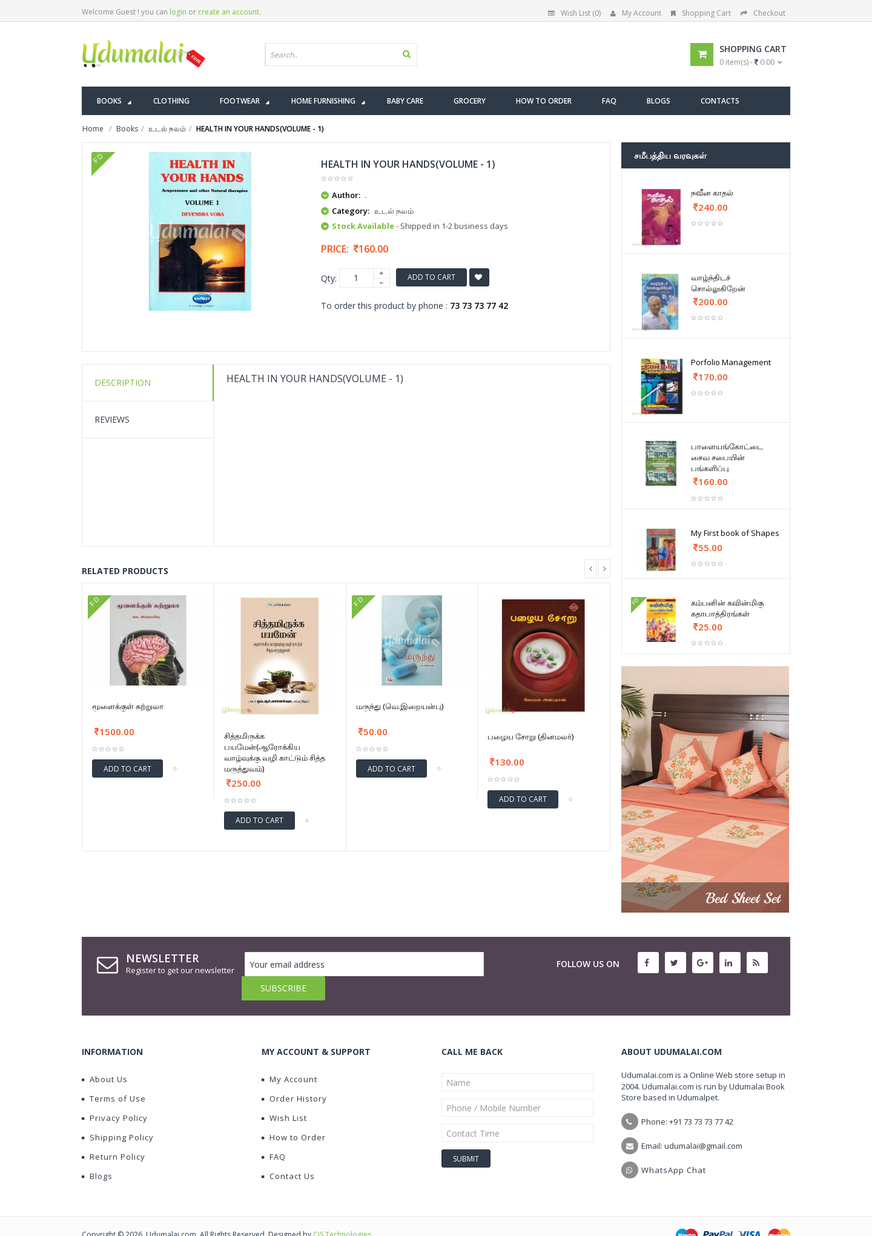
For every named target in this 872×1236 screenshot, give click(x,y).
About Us (105, 1054)
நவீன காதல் (712, 192)
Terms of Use (114, 1074)
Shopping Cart (701, 13)
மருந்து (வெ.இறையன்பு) (399, 706)
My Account (635, 13)
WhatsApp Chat (673, 1145)
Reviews (112, 419)
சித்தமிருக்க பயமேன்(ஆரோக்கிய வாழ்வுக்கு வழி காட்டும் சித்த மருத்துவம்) (274, 752)
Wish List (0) (574, 13)
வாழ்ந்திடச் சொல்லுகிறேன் (718, 283)
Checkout (763, 13)
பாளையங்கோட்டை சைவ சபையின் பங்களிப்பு (727, 457)
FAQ (274, 1132)
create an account (228, 12)
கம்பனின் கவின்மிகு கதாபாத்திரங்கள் (727, 608)
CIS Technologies (342, 1210)
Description (122, 382)
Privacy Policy (115, 1093)
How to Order (294, 1113)
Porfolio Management (731, 362)
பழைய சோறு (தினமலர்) (530, 736)
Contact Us (288, 1151)
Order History (294, 1074)
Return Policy (113, 1132)
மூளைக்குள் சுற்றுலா (128, 706)
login (178, 12)
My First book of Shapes (735, 532)
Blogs (97, 1151)
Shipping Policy (118, 1113)
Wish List (284, 1093)
